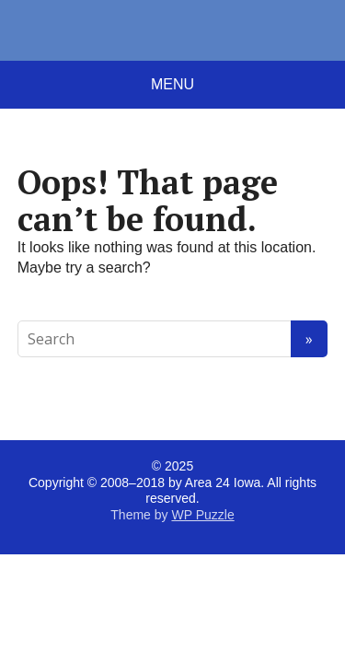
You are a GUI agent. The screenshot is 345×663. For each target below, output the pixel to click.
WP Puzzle (202, 514)
